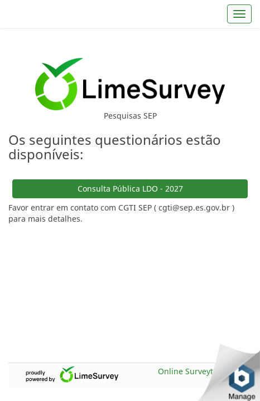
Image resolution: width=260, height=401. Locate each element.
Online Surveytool (191, 371)
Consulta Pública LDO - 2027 (130, 170)
